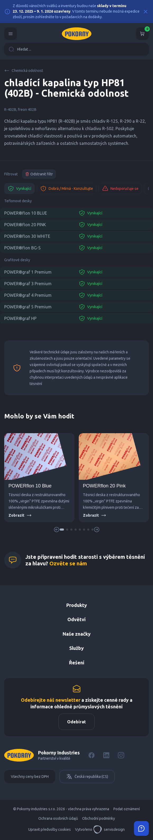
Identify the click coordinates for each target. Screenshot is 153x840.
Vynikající (19, 188)
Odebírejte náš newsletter (50, 700)
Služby (76, 648)
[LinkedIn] (106, 755)
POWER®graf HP (20, 318)
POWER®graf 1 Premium (28, 272)
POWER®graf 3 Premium (28, 283)
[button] (62, 529)
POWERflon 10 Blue (30, 485)
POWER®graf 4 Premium (28, 295)
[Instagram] (121, 755)
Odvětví (76, 619)
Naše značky (77, 633)
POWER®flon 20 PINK (25, 224)
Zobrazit (20, 515)
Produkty (76, 605)
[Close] (145, 11)
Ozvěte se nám (68, 563)
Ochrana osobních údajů (58, 818)
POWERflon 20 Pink (104, 485)
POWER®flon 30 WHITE (27, 236)
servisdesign (109, 829)
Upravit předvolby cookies (49, 829)
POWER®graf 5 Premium (28, 306)
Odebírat (76, 721)
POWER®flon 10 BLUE (25, 213)
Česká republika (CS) (87, 776)
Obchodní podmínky (98, 818)
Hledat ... (20, 49)
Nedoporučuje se (120, 188)
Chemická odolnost (23, 70)
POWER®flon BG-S (22, 247)
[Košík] (142, 33)
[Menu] (10, 33)
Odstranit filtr (39, 174)
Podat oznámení (126, 809)
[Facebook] (91, 755)
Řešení (76, 662)
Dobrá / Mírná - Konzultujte (66, 188)
